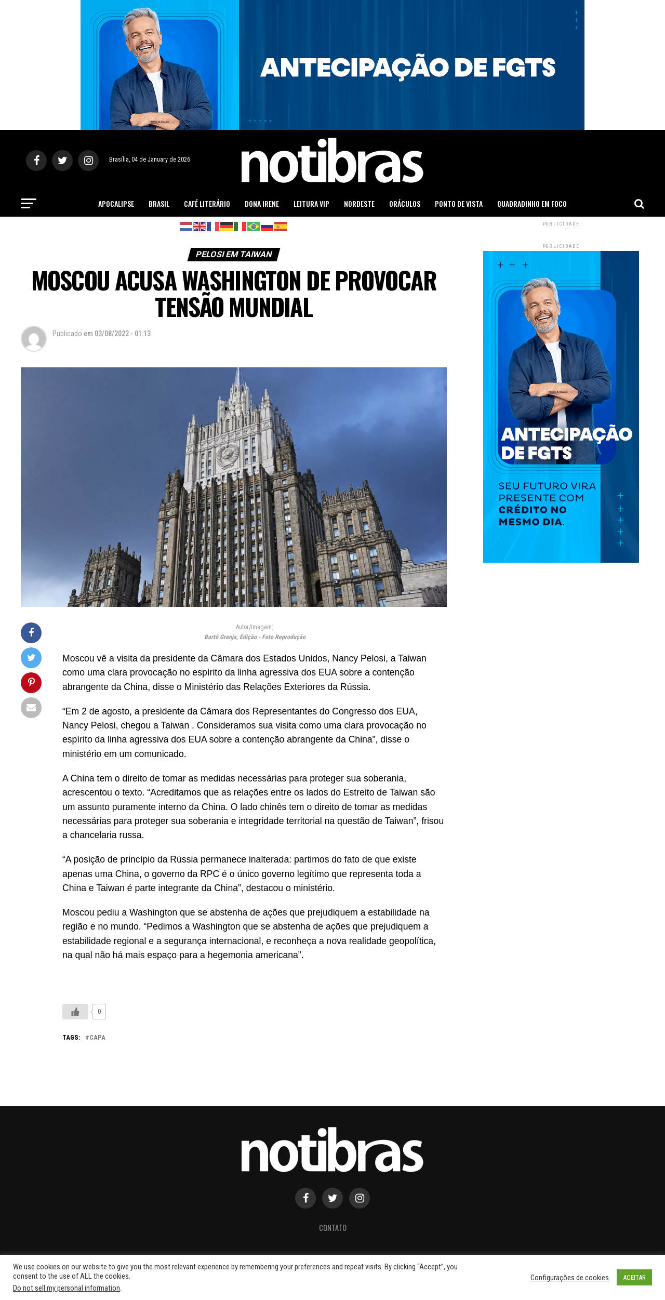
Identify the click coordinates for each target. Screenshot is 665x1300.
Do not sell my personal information (66, 1288)
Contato (333, 1227)
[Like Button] (75, 1011)
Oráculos (404, 203)
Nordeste (359, 203)
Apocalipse (116, 203)
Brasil (159, 203)
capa (97, 1037)
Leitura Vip (311, 203)
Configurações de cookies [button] (569, 1277)
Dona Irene (262, 203)
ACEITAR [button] (634, 1277)
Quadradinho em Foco (532, 203)
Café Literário (207, 203)
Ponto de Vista (459, 203)
